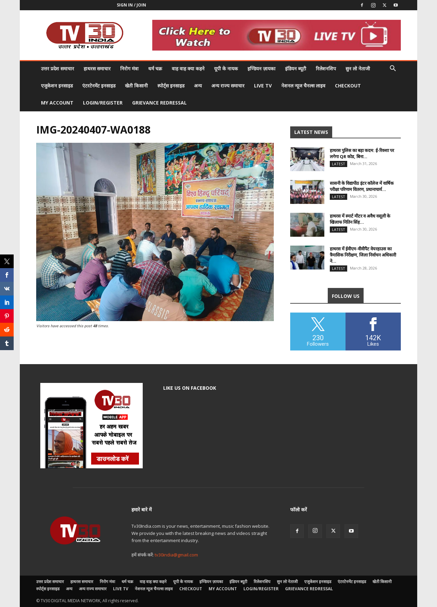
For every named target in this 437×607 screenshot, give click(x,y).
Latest (338, 163)
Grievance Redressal (159, 102)
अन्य (198, 85)
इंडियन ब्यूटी (295, 68)
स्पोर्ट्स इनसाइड (170, 85)
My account (57, 102)
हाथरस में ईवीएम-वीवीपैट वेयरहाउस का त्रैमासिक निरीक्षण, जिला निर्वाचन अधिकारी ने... (363, 255)
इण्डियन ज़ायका (262, 68)
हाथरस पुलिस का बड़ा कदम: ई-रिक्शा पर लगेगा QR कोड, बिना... (362, 153)
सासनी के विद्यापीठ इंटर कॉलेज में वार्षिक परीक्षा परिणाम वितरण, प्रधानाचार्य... (362, 186)
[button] (392, 69)
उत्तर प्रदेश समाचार (57, 68)
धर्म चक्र (155, 68)
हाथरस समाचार (97, 68)
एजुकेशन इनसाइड (57, 85)
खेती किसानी (136, 85)
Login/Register (103, 102)
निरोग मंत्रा (129, 68)
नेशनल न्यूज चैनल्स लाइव (303, 85)
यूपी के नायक (226, 68)
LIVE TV (263, 85)
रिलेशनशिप (326, 68)
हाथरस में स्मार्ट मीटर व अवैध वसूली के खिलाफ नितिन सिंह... (360, 219)
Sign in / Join (131, 5)
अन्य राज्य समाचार (227, 85)
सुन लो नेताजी (358, 68)
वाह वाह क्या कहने (188, 68)
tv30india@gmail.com (176, 555)
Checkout (348, 85)
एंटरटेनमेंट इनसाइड (98, 85)
